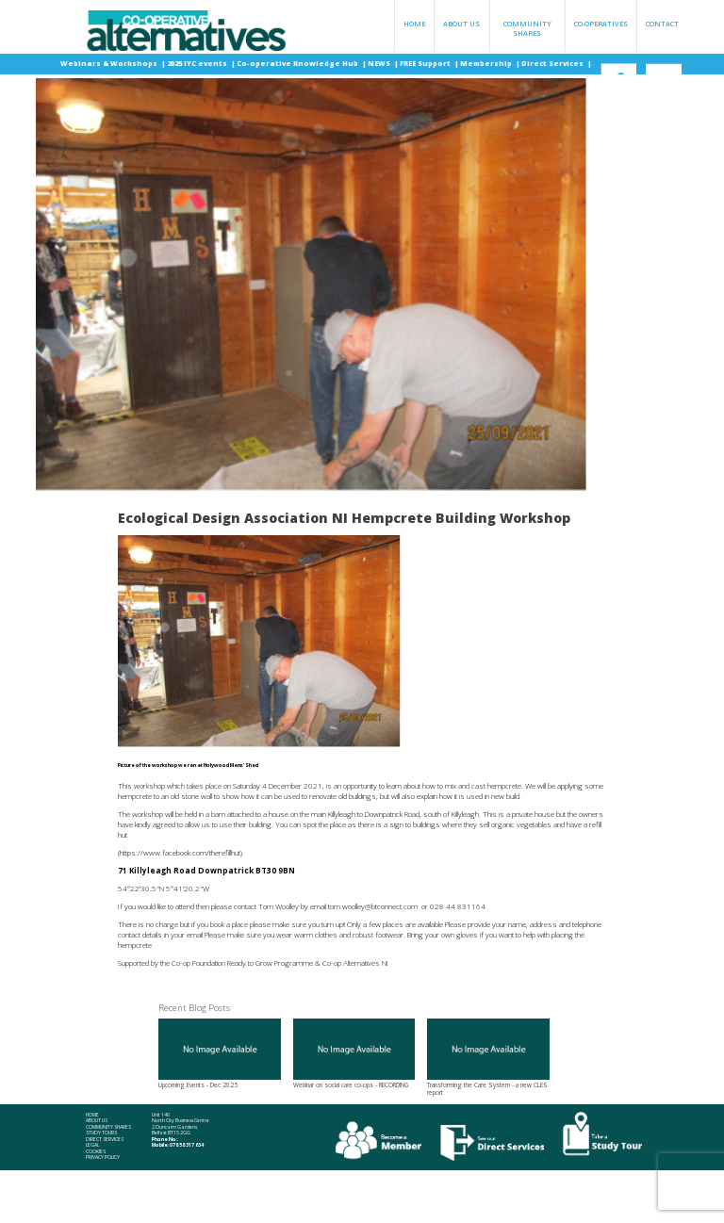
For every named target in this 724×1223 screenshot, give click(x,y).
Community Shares (527, 28)
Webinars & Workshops (109, 63)
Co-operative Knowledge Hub (298, 63)
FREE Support (426, 63)
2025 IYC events (198, 63)
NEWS (380, 63)
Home (414, 23)
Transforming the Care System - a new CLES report (488, 1058)
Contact (662, 23)
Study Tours (101, 1133)
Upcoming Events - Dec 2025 (219, 1054)
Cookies (96, 1152)
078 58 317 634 (187, 1145)
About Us (461, 23)
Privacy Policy (103, 1157)
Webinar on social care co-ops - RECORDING (354, 1054)
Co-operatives (601, 23)
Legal (92, 1145)
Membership (487, 63)
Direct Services (553, 63)
